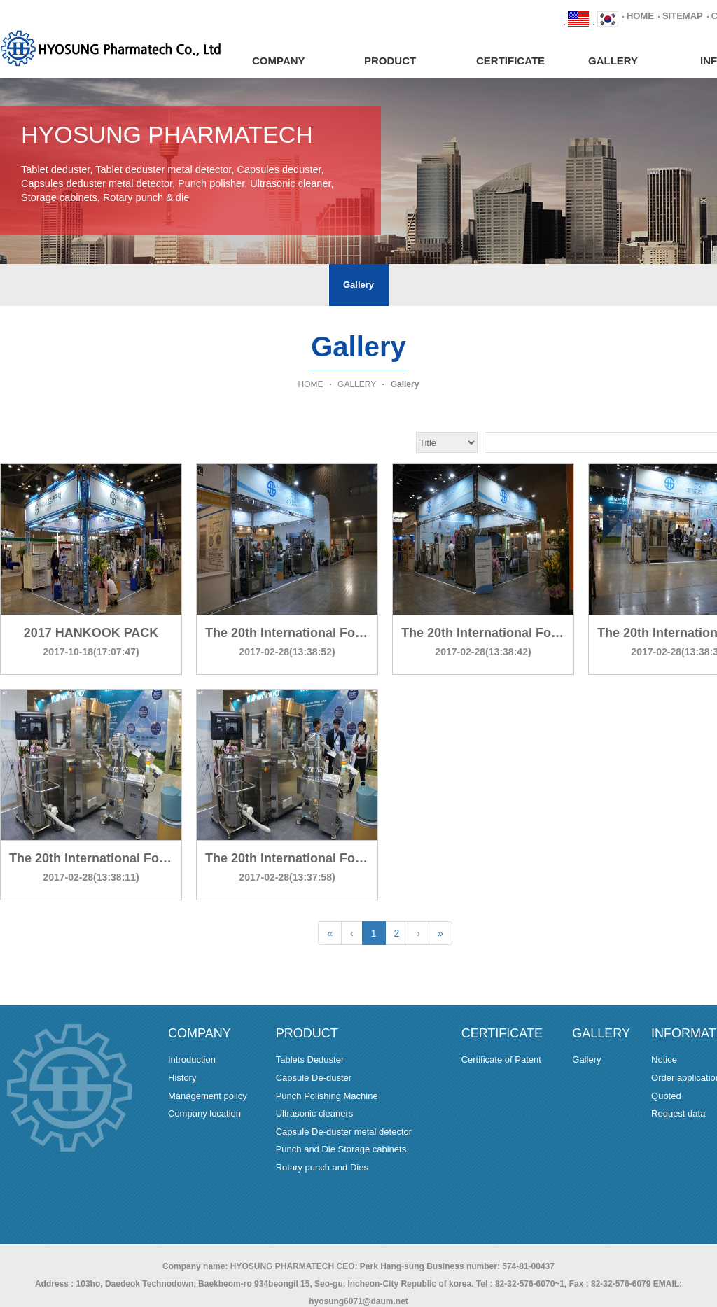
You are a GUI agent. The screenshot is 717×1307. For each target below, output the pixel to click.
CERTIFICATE (510, 61)
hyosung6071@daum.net (358, 1301)
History (182, 1077)
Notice (664, 1059)
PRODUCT (390, 61)
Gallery (358, 284)
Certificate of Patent (501, 1059)
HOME (640, 16)
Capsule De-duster (313, 1077)
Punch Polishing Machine (327, 1096)
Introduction (192, 1059)
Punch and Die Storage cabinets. (342, 1149)
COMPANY (278, 61)
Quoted (666, 1096)
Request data (678, 1113)
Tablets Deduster (310, 1059)
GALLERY (613, 61)
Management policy (207, 1096)
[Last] (440, 933)
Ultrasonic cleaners (315, 1113)
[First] (330, 933)
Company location (204, 1113)
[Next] (418, 933)
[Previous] (352, 933)
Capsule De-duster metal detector (344, 1131)
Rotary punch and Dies (322, 1167)
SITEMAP (682, 16)
